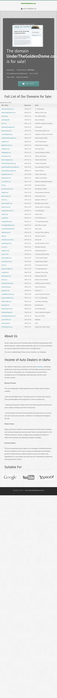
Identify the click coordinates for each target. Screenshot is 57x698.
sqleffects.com (5, 290)
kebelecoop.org (5, 207)
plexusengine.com (6, 258)
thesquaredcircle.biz (6, 308)
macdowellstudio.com (7, 210)
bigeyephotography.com (8, 127)
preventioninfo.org (6, 261)
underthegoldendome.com (8, 316)
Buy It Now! (28, 84)
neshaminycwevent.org (7, 239)
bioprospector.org (6, 130)
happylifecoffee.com (7, 174)
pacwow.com (4, 254)
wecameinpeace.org (6, 327)
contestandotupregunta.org (8, 138)
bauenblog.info (5, 120)
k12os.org (4, 200)
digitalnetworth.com (6, 145)
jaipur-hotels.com (6, 196)
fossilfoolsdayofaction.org (8, 163)
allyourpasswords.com (7, 109)
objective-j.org (5, 250)
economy (40, 367)
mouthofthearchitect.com (8, 229)
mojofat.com (4, 218)
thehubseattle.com (6, 301)
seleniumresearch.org (7, 283)
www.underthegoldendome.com (34, 490)
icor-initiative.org (5, 181)
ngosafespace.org (6, 243)
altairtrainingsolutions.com (8, 112)
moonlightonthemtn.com (7, 225)
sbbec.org (4, 279)
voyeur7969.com (6, 319)
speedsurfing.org (6, 287)
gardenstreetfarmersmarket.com (10, 167)
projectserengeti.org (7, 269)
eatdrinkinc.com (5, 149)
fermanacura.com (6, 156)
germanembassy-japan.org (8, 170)
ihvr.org (3, 185)
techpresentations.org (7, 298)
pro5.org (3, 265)
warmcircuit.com (5, 323)
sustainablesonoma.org (7, 294)
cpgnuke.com (5, 141)
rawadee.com (5, 272)
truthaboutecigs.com (6, 312)
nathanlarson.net (5, 232)
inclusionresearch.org (7, 189)
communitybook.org (6, 134)
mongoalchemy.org (6, 221)
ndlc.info (3, 236)
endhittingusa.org (6, 152)
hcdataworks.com (6, 178)
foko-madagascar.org (7, 160)
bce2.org (3, 123)
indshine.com (4, 192)
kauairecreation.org (6, 203)
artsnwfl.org (4, 116)
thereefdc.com (5, 305)
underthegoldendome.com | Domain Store (28, 3)
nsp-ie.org (4, 247)
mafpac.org (4, 214)
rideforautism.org (6, 276)
